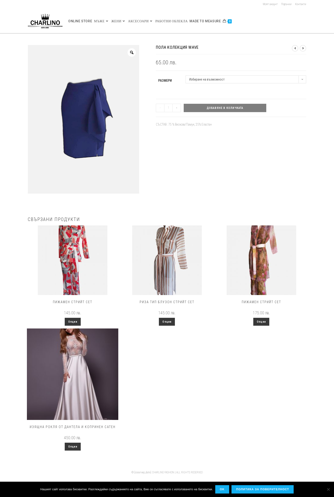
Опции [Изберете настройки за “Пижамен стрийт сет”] (72, 321)
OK (222, 489)
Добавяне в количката (225, 108)
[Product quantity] (168, 108)
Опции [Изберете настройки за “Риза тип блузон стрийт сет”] (166, 321)
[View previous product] (295, 48)
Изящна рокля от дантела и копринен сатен (73, 427)
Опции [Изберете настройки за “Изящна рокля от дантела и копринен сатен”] (72, 446)
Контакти (300, 4)
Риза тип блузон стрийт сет (167, 302)
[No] (328, 489)
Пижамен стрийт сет (72, 302)
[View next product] (303, 48)
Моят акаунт (270, 4)
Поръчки (286, 4)
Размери (165, 80)
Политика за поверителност (262, 489)
